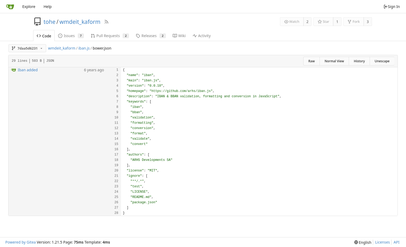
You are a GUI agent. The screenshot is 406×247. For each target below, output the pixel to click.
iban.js (84, 48)
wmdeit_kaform (79, 21)
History (359, 61)
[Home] (10, 6)
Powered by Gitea (20, 242)
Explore (28, 6)
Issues (71, 35)
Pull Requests (110, 35)
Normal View (334, 61)
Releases (151, 35)
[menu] (363, 242)
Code (44, 35)
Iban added (28, 69)
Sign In (391, 6)
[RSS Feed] (106, 21)
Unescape (382, 61)
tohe (49, 21)
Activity (202, 35)
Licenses (382, 242)
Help (48, 6)
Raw (311, 61)
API (396, 242)
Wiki (179, 35)
